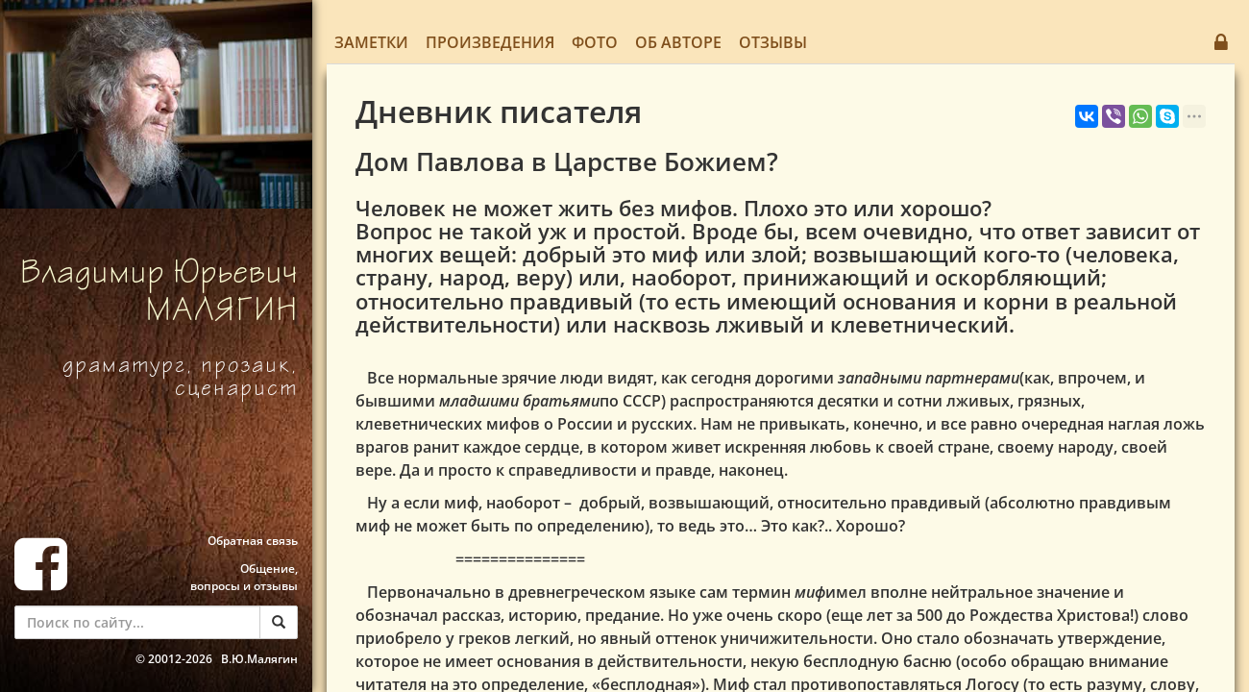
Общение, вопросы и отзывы (244, 577)
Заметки (371, 42)
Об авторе (678, 42)
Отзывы (773, 42)
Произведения (490, 42)
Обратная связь (253, 540)
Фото (595, 42)
